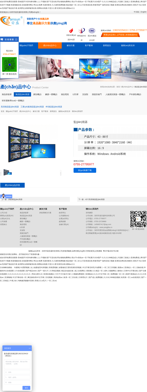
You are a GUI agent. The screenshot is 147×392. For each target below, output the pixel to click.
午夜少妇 (13, 281)
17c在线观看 (20, 271)
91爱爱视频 (25, 267)
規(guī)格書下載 (85, 170)
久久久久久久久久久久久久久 (19, 274)
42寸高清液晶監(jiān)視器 (95, 199)
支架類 (85, 94)
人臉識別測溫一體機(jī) (115, 94)
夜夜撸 (89, 271)
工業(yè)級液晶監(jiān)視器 (32, 107)
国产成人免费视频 (96, 277)
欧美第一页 (125, 277)
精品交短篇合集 (67, 271)
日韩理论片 (83, 277)
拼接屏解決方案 (45, 213)
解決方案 (71, 45)
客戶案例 (89, 45)
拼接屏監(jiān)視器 (15, 199)
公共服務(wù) (64, 216)
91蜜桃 (17, 267)
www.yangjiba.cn (106, 227)
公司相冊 (3, 221)
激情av (120, 271)
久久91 (106, 277)
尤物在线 (139, 267)
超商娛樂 (62, 221)
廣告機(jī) (37, 94)
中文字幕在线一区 (20, 277)
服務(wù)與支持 (128, 45)
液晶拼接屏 (7, 94)
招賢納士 (3, 224)
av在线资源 (135, 277)
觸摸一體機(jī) (51, 94)
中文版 (136, 12)
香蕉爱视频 (53, 267)
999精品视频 (115, 277)
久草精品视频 (55, 271)
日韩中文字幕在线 (131, 271)
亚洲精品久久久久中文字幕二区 (97, 274)
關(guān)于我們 (26, 45)
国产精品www (31, 271)
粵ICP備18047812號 (111, 251)
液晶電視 (65, 94)
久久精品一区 (97, 271)
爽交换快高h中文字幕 (36, 277)
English (144, 12)
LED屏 (75, 94)
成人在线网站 (80, 271)
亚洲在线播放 (49, 274)
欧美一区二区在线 (71, 277)
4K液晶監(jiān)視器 (54, 107)
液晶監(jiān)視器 (22, 94)
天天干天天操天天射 (63, 274)
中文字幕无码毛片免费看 (92, 267)
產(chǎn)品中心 (50, 45)
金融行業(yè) (64, 224)
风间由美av (58, 277)
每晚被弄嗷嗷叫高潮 (26, 281)
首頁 (118, 87)
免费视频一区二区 (118, 274)
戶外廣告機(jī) (135, 94)
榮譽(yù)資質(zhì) (6, 216)
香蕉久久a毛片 (41, 281)
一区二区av (52, 281)
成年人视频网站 (110, 271)
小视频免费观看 (78, 274)
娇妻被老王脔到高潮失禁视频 (70, 267)
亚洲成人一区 (130, 267)
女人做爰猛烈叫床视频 (39, 267)
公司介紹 (3, 213)
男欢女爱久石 (37, 274)
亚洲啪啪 (8, 277)
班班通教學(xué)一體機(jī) (13, 101)
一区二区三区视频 (110, 267)
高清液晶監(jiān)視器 (10, 107)
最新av (121, 267)
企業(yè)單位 (64, 218)
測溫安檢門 (97, 94)
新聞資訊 (107, 45)
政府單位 (62, 213)
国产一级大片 (43, 271)
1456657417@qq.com (102, 224)
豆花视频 (49, 277)
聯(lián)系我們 (77, 111)
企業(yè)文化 (5, 218)
